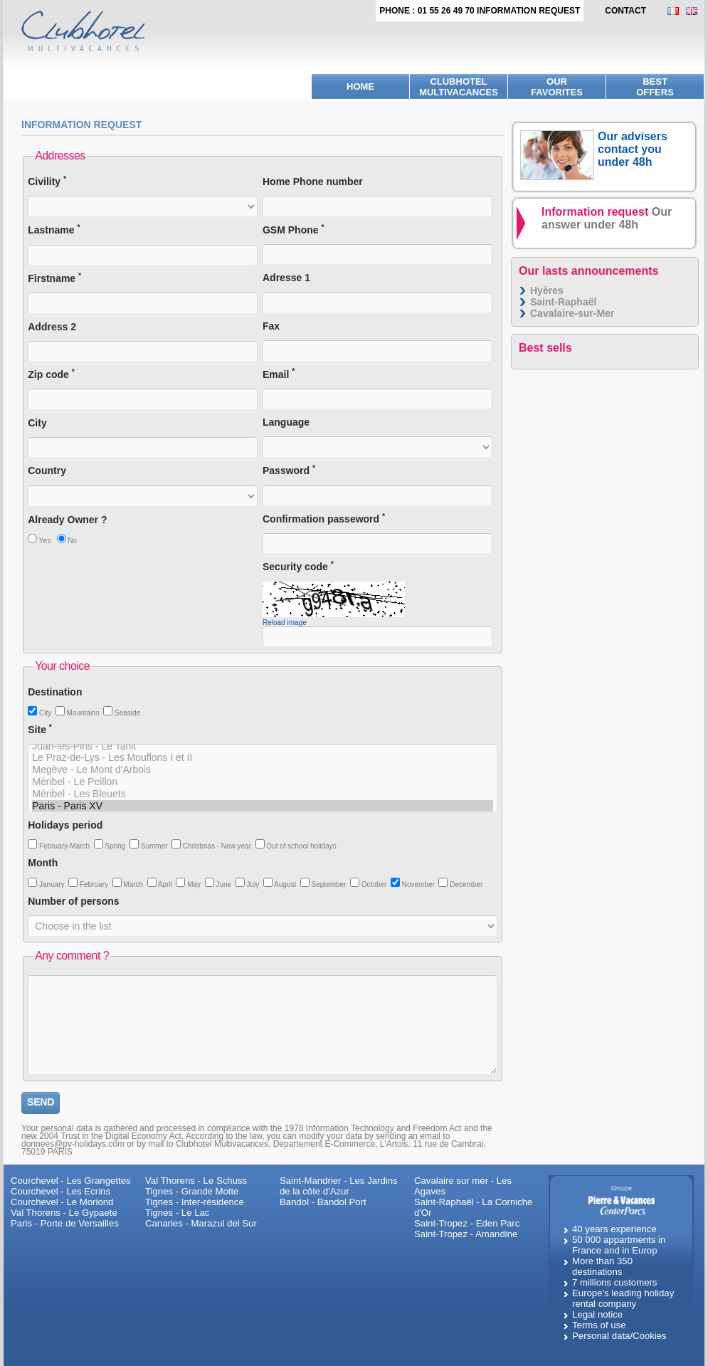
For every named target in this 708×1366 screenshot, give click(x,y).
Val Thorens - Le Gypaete (64, 1212)
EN (695, 11)
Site (40, 729)
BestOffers (655, 87)
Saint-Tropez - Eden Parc (466, 1223)
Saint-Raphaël (563, 302)
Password (289, 470)
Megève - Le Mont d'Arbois (262, 770)
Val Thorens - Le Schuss (196, 1180)
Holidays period (65, 825)
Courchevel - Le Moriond (62, 1202)
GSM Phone (293, 230)
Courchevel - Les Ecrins (60, 1191)
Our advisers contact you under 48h (632, 149)
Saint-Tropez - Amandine (465, 1234)
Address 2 (52, 326)
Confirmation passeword (324, 519)
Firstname (54, 278)
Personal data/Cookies (619, 1335)
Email (279, 374)
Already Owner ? (67, 519)
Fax (271, 326)
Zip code (51, 374)
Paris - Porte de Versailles (65, 1223)
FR (676, 11)
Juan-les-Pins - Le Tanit (262, 746)
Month (43, 862)
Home (360, 86)
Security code (298, 566)
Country (47, 470)
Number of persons (73, 901)
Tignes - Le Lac (177, 1212)
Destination (55, 692)
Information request (606, 218)
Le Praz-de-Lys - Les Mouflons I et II (262, 758)
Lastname (54, 230)
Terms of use (599, 1325)
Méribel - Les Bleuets (262, 794)
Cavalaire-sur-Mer (572, 313)
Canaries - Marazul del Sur (201, 1223)
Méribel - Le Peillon (262, 782)
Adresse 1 (286, 277)
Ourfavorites (557, 87)
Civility (47, 181)
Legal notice (597, 1314)
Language (286, 422)
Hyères (547, 290)
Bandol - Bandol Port (323, 1202)
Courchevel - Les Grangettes (71, 1180)
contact (625, 11)
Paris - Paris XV (262, 806)
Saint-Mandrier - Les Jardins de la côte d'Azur (339, 1186)
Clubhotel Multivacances (458, 87)
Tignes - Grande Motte (191, 1191)
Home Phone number (313, 181)
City (37, 423)
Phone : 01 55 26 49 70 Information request (479, 11)
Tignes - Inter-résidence (194, 1202)
